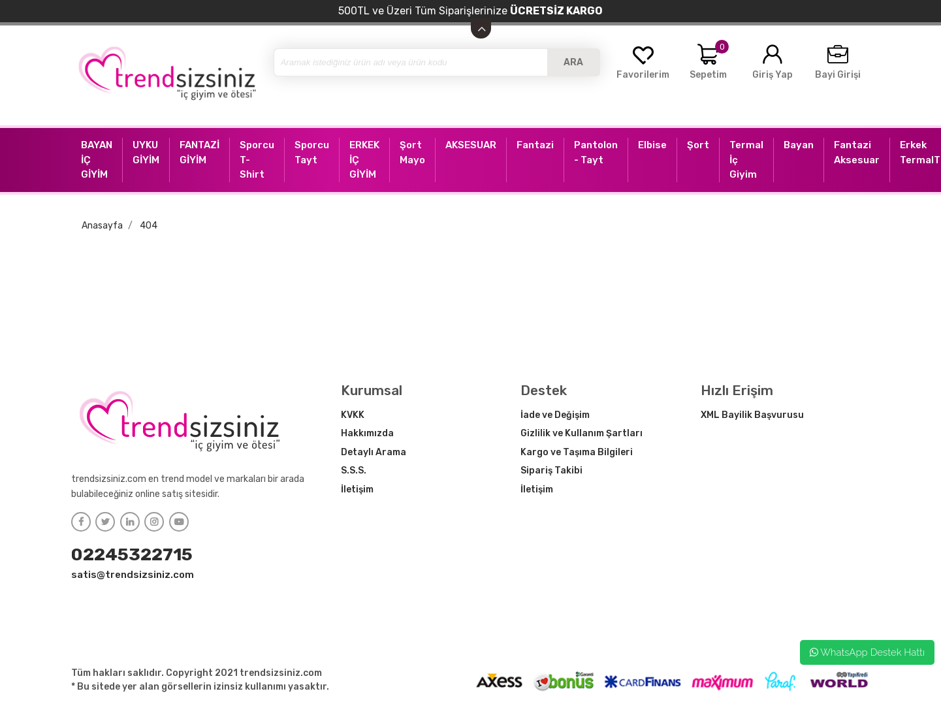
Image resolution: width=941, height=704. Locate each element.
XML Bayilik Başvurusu (752, 415)
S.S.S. (353, 470)
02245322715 (132, 554)
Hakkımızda (367, 433)
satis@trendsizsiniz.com (132, 575)
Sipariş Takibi (551, 470)
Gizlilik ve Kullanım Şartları (581, 433)
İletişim (357, 489)
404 (148, 225)
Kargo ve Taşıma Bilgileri (576, 452)
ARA (573, 62)
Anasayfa (102, 225)
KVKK (352, 415)
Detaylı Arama (373, 452)
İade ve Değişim (555, 415)
